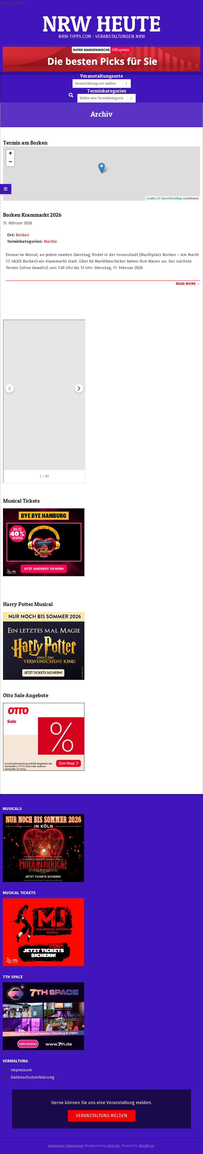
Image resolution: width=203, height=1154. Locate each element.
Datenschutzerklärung (32, 1077)
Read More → (188, 284)
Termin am (25, 143)
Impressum (21, 1069)
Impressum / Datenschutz (66, 1145)
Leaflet (151, 198)
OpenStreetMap (171, 198)
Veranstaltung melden (101, 1115)
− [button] (10, 162)
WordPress (146, 1145)
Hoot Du (113, 1145)
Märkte (50, 241)
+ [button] (10, 154)
